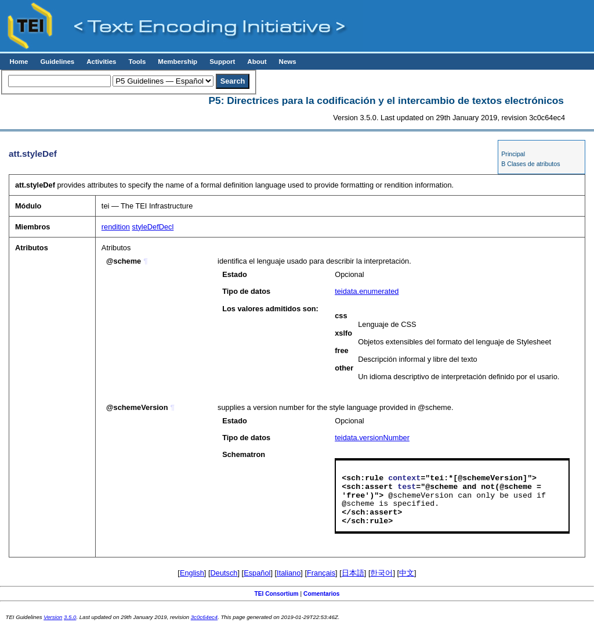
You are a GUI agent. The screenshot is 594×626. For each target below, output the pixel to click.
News (287, 61)
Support (222, 61)
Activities (101, 61)
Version (53, 617)
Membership (177, 61)
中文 (406, 573)
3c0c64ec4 (204, 617)
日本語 (353, 573)
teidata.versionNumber (372, 437)
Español (257, 573)
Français (321, 573)
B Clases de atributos (530, 163)
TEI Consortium (276, 594)
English (192, 573)
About (256, 61)
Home (18, 61)
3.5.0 (70, 617)
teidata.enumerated (367, 291)
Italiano (288, 573)
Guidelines (57, 61)
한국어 (381, 573)
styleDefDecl (153, 226)
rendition (116, 226)
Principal (513, 153)
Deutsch (224, 573)
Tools (137, 61)
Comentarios (321, 594)
